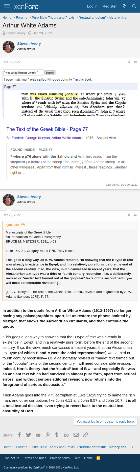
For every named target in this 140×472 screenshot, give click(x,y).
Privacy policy (60, 458)
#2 (135, 215)
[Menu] (7, 6)
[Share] (129, 62)
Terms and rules (34, 458)
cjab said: (13, 225)
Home (88, 458)
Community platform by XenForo (41, 467)
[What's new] (124, 6)
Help (77, 458)
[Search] (134, 6)
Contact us (11, 458)
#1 (135, 62)
